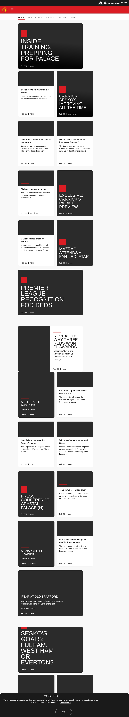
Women (38, 17)
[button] (12, 9)
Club (73, 17)
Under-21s (50, 17)
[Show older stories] (56, 642)
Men (30, 17)
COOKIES (51, 696)
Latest (21, 17)
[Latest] (78, 642)
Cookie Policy (65, 702)
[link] (76, 66)
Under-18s (63, 17)
